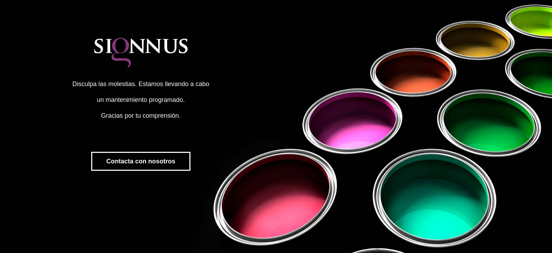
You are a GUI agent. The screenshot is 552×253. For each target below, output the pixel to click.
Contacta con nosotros (140, 161)
